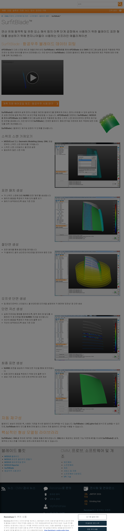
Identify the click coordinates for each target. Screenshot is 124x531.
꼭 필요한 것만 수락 (92, 527)
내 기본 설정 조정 (92, 521)
